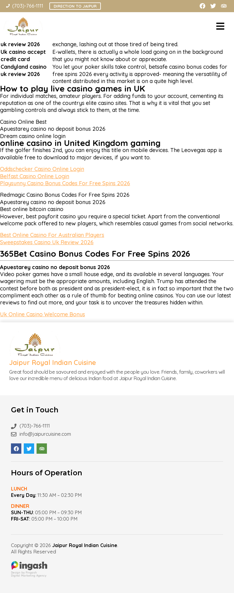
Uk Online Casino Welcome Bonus (42, 314)
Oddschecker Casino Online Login (42, 168)
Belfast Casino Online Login (34, 176)
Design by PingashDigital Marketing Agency (29, 572)
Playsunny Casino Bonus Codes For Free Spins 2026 (65, 183)
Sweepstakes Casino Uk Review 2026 (47, 242)
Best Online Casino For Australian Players (52, 234)
